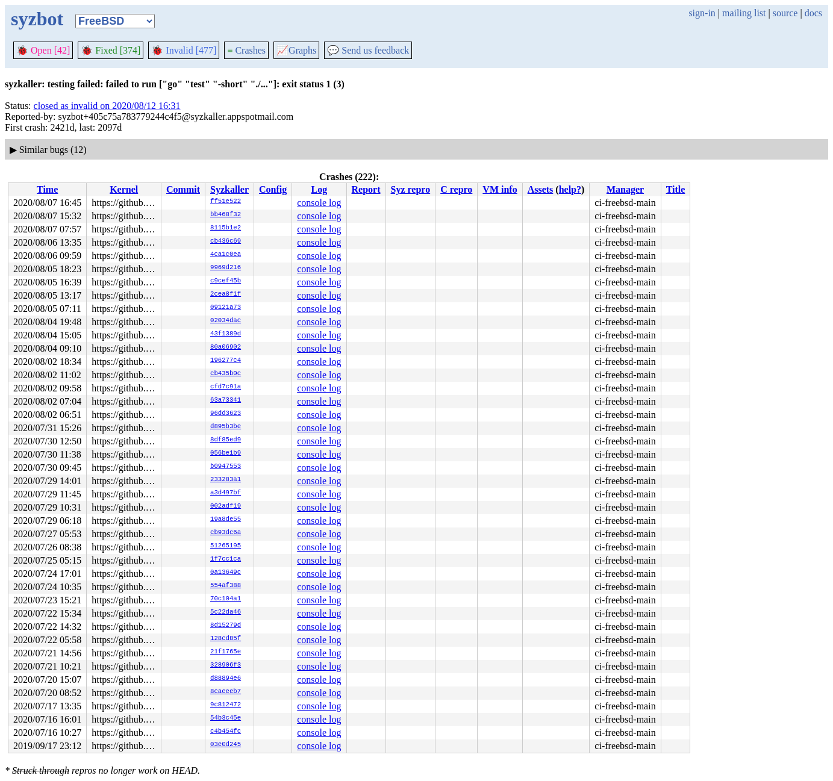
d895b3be (225, 427)
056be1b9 (225, 453)
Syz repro (411, 189)
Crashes (246, 50)
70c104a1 (225, 599)
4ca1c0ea (225, 254)
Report (366, 189)
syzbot (37, 19)
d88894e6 (225, 678)
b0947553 (225, 466)
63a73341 (225, 400)
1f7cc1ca (225, 559)
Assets (541, 189)
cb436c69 (225, 241)
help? (570, 189)
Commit (183, 189)
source (785, 13)
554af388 (225, 586)
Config (273, 189)
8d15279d (225, 625)
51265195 (225, 546)
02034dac (225, 321)
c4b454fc (225, 731)
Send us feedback (368, 50)
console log (319, 203)
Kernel (124, 189)
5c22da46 (225, 612)
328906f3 (225, 665)
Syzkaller (229, 189)
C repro (456, 189)
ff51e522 (225, 202)
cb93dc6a (225, 533)
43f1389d (225, 334)
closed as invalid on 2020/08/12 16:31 (107, 106)
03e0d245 (225, 745)
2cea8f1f (225, 294)
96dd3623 (225, 413)
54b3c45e (225, 718)
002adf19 (225, 506)
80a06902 (225, 347)
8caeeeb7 (225, 692)
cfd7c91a (225, 387)
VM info (499, 189)
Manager (625, 189)
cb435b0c (225, 374)
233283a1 (225, 480)
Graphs (296, 50)
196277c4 (225, 360)
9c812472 (225, 705)
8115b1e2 (225, 228)
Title (675, 189)
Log (319, 189)
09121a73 (225, 307)
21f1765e (225, 652)
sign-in (701, 13)
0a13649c (225, 572)
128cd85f (225, 639)
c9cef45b (225, 281)
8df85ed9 (225, 440)
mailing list (744, 13)
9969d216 (225, 268)
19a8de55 (225, 519)
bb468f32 (225, 215)
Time (47, 189)
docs (813, 13)
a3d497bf (225, 493)
